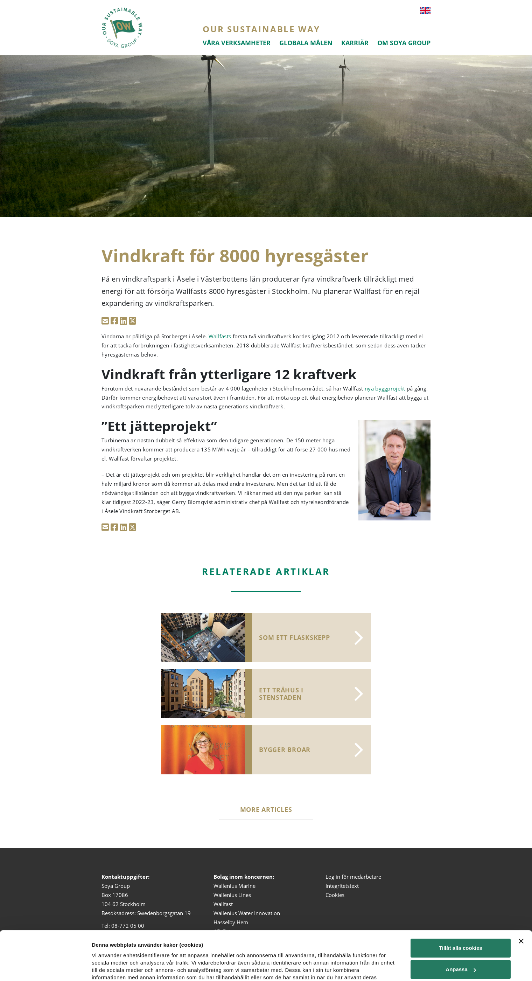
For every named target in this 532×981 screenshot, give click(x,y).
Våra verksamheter (237, 43)
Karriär (355, 43)
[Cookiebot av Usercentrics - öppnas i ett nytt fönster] (45, 967)
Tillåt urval (460, 942)
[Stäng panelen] (521, 892)
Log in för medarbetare (353, 876)
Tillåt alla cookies (460, 899)
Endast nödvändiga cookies (460, 963)
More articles (266, 809)
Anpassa (461, 921)
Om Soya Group (403, 43)
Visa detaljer (107, 955)
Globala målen (305, 43)
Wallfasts (220, 336)
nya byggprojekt (385, 388)
